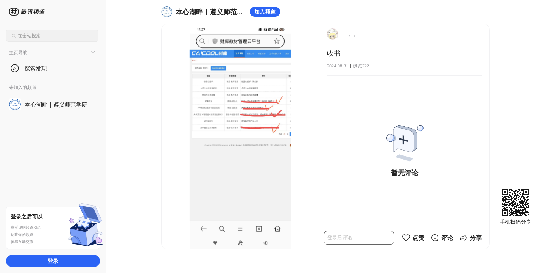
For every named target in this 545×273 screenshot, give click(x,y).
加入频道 (265, 11)
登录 (53, 260)
